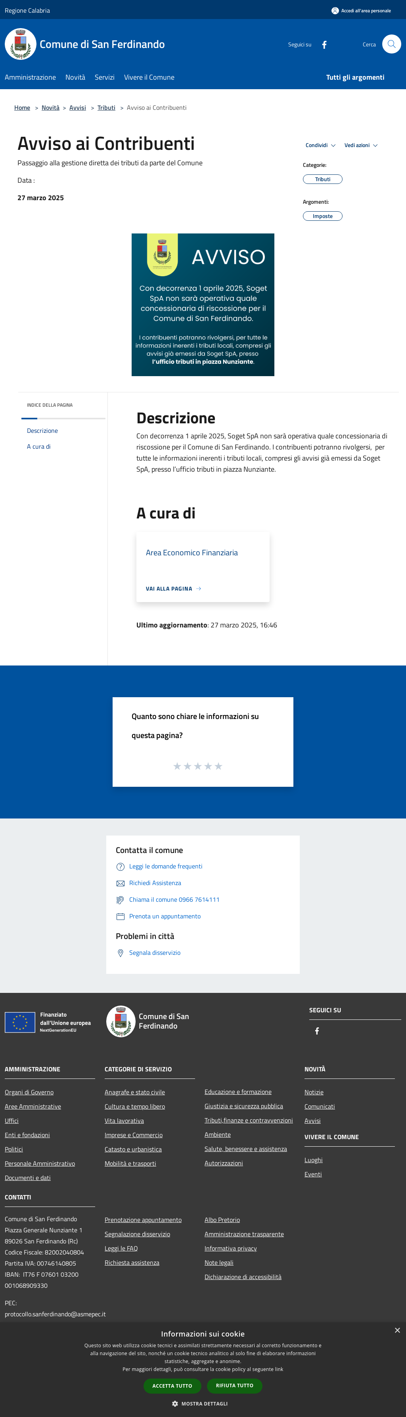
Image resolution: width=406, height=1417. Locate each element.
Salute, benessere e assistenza (246, 1148)
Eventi (313, 1174)
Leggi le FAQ (121, 1248)
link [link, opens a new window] (279, 1369)
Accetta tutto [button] (172, 1386)
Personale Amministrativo (40, 1163)
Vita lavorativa (124, 1120)
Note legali (219, 1262)
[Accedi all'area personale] (361, 10)
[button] (203, 1403)
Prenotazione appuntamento (143, 1219)
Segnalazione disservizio (137, 1234)
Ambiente (218, 1134)
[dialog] (203, 1369)
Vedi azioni (362, 145)
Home (22, 107)
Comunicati (319, 1106)
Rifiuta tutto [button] (235, 1385)
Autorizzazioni (224, 1163)
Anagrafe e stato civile (135, 1092)
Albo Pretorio (222, 1219)
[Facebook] (321, 43)
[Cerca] (391, 44)
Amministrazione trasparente (244, 1234)
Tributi (106, 107)
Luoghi (313, 1160)
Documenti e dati (28, 1177)
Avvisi (77, 107)
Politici (14, 1149)
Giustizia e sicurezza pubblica (244, 1106)
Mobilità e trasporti (130, 1163)
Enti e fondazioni (27, 1135)
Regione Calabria (27, 10)
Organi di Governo (29, 1092)
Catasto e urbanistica (133, 1149)
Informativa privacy (231, 1248)
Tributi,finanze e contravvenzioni (249, 1120)
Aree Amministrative (33, 1106)
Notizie (314, 1092)
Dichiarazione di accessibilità (243, 1276)
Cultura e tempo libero (135, 1106)
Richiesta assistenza (132, 1262)
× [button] (397, 1331)
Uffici (12, 1120)
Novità (50, 107)
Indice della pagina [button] (50, 405)
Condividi (322, 145)
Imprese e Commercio (134, 1135)
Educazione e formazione (238, 1091)
